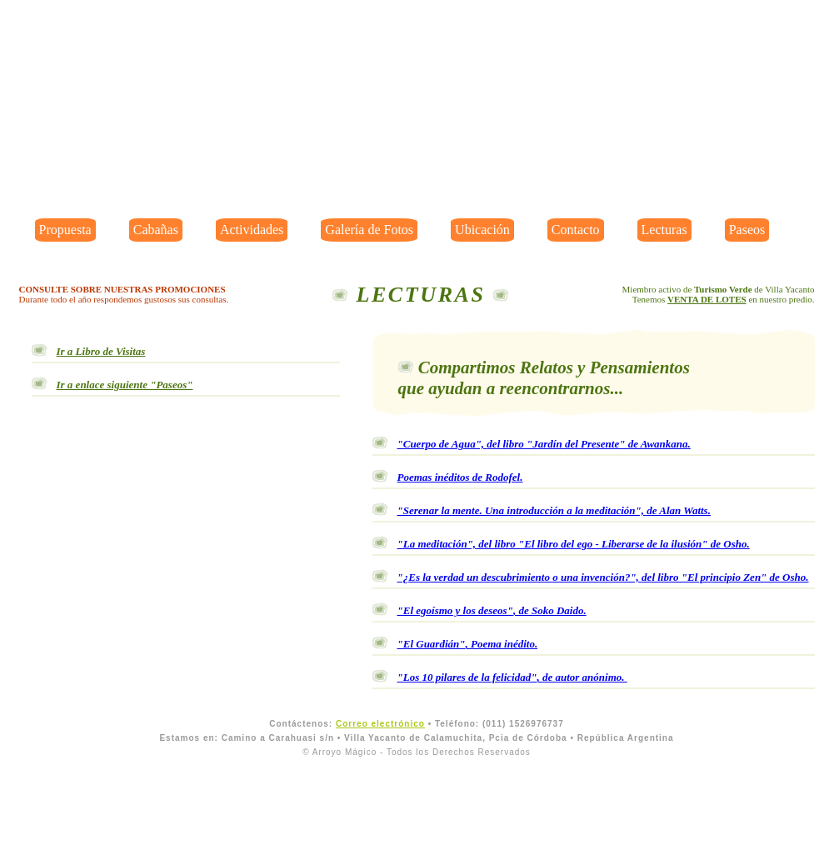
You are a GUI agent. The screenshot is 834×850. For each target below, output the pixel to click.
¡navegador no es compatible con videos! (183, 534)
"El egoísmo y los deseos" (492, 610)
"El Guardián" (467, 644)
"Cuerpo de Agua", (544, 444)
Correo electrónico (380, 723)
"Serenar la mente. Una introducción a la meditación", (554, 510)
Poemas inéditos (460, 477)
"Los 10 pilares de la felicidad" (512, 677)
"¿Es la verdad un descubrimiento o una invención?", (603, 577)
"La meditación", (573, 544)
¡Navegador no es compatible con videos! (417, 216)
